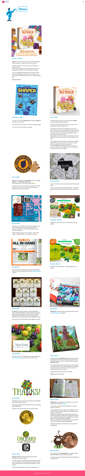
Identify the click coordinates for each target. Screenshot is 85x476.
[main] (27, 69)
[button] (83, 1)
